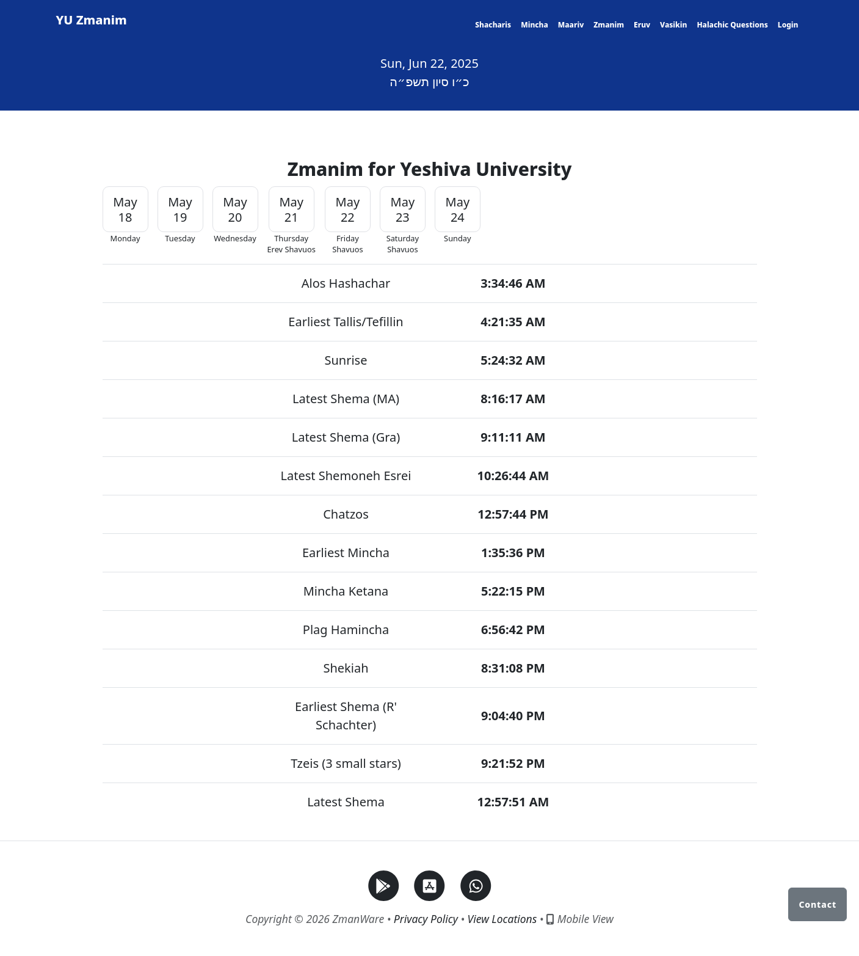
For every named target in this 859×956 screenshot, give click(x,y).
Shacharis (493, 25)
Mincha (534, 25)
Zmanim (608, 25)
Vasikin (673, 25)
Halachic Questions (732, 25)
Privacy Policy (426, 918)
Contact (817, 904)
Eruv (642, 25)
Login (788, 25)
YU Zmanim (91, 20)
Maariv (571, 25)
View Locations (502, 918)
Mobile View (580, 918)
